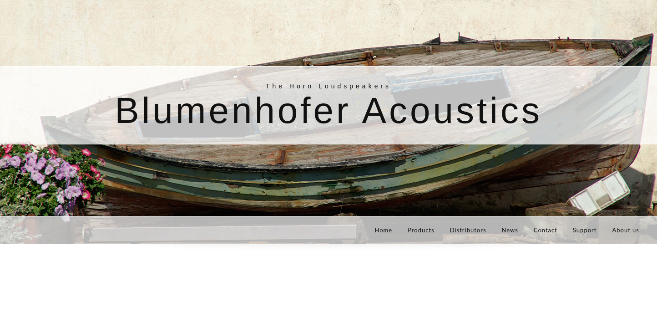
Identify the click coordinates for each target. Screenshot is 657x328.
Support (585, 230)
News (510, 230)
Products (421, 230)
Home (383, 230)
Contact (545, 230)
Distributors (468, 230)
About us (625, 230)
